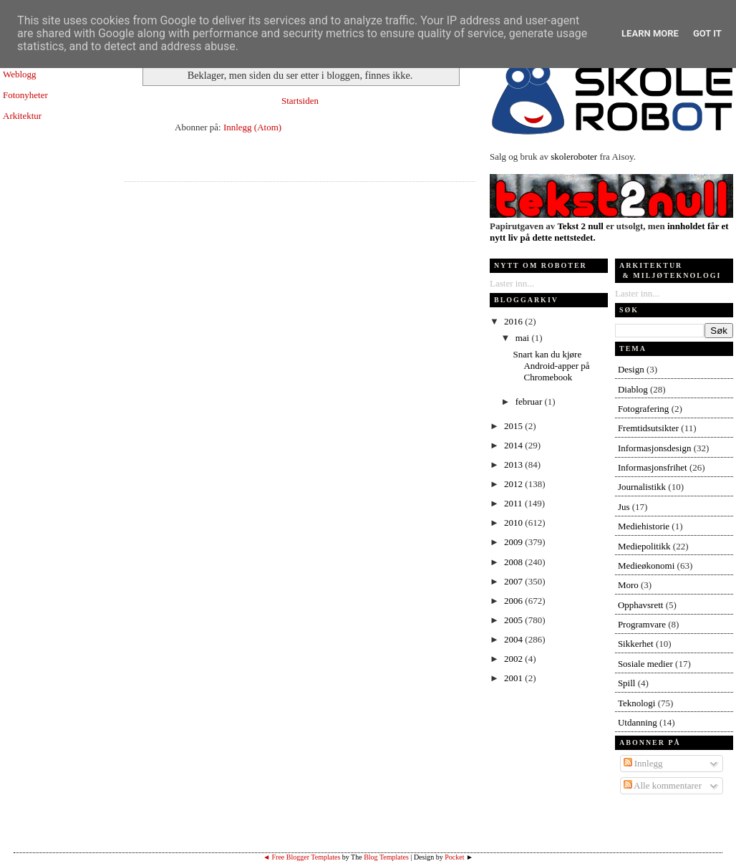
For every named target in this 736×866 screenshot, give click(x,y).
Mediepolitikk (644, 546)
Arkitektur (22, 115)
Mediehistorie (643, 526)
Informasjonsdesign (655, 448)
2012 (514, 483)
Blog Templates (386, 857)
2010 (514, 522)
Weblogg (20, 74)
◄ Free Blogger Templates (301, 857)
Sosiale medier (645, 663)
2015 (514, 425)
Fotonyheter (25, 95)
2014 (514, 445)
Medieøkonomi (646, 565)
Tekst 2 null (580, 226)
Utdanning (637, 722)
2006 (514, 600)
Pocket (454, 857)
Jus (624, 506)
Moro (628, 584)
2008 (514, 562)
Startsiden (300, 100)
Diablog (633, 389)
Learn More (650, 33)
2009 (514, 542)
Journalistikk (642, 486)
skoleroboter (574, 156)
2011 (514, 503)
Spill (627, 683)
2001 (514, 678)
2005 (514, 620)
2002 (514, 658)
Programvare (642, 624)
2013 (514, 464)
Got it (707, 33)
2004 (514, 639)
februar (530, 401)
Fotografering (643, 408)
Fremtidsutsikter (648, 428)
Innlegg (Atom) (252, 127)
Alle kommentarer (663, 785)
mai (523, 337)
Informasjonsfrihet (652, 467)
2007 (514, 581)
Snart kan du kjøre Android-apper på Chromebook (551, 366)
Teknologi (637, 703)
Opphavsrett (641, 605)
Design (631, 369)
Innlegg (643, 763)
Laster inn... (512, 283)
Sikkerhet (636, 643)
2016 (514, 321)
